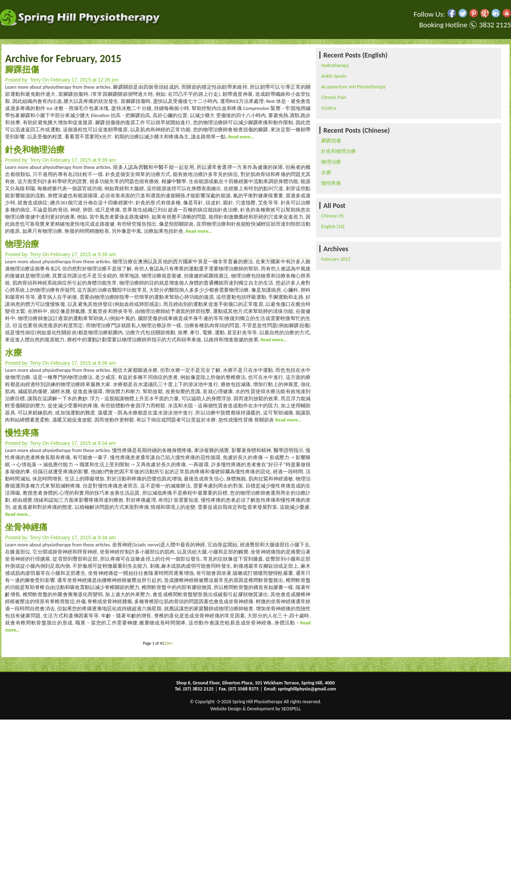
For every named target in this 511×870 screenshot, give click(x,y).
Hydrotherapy (335, 65)
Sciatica (328, 108)
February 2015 (335, 259)
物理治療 (22, 244)
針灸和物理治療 (35, 149)
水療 (13, 352)
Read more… (240, 137)
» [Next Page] (172, 643)
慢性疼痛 (22, 433)
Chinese (329, 216)
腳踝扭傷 (22, 69)
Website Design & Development (242, 709)
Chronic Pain (333, 97)
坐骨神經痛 (26, 527)
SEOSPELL (291, 709)
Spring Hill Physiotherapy (257, 702)
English (328, 227)
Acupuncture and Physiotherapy (353, 87)
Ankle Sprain (333, 76)
